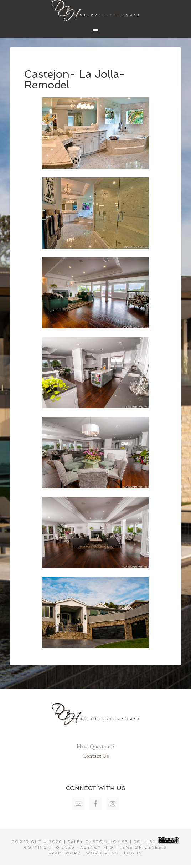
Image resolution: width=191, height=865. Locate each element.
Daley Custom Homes (95, 10)
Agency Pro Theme (106, 847)
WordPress (102, 853)
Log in (133, 853)
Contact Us (95, 755)
